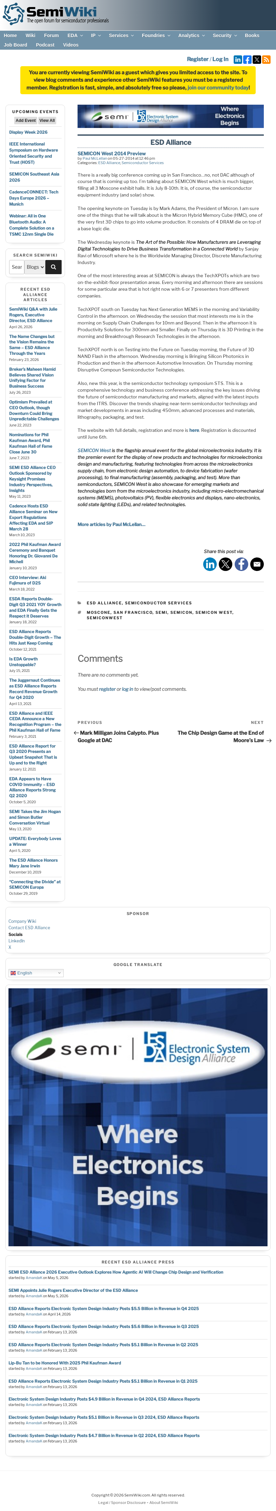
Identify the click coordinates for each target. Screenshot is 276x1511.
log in (127, 689)
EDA (75, 35)
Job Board (15, 45)
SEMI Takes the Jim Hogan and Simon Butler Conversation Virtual (35, 817)
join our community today (218, 88)
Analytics (192, 35)
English (21, 972)
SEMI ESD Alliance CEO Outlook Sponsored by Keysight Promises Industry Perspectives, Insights (32, 479)
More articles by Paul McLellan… (111, 524)
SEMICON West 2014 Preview (112, 153)
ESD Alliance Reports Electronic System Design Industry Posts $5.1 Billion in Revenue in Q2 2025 (103, 1344)
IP (96, 35)
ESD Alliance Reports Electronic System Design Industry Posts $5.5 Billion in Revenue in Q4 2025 (103, 1308)
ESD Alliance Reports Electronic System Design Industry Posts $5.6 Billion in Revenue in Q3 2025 (103, 1326)
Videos (71, 45)
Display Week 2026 (28, 132)
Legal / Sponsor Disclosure (122, 1502)
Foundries (156, 35)
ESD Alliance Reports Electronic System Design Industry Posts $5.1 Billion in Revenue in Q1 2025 (102, 1381)
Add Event (26, 120)
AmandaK (34, 1278)
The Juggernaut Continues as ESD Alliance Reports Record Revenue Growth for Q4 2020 (34, 689)
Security (225, 35)
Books (252, 35)
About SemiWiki (163, 1502)
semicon (181, 612)
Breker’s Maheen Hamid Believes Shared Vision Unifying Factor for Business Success (32, 378)
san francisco (132, 612)
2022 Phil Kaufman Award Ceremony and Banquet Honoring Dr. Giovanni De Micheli (35, 553)
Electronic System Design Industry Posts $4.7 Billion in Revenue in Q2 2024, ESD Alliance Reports (103, 1435)
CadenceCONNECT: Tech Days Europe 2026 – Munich (33, 198)
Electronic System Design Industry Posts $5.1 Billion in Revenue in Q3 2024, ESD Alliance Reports (103, 1417)
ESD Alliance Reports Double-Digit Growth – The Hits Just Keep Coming (35, 637)
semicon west (213, 612)
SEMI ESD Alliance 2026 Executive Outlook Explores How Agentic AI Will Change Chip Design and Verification (115, 1272)
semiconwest (105, 618)
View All (47, 120)
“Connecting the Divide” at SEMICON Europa (35, 884)
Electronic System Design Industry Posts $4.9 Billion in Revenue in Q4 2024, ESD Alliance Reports (104, 1399)
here (194, 430)
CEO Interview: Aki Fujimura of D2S (27, 580)
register (107, 689)
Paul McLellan (95, 158)
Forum (51, 35)
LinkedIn (16, 940)
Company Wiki (22, 921)
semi (161, 612)
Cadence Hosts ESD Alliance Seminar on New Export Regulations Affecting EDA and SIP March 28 (33, 517)
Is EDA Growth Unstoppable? (23, 661)
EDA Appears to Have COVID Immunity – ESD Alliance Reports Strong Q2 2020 (32, 787)
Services (122, 35)
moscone (98, 612)
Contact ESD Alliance (29, 927)
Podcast (45, 45)
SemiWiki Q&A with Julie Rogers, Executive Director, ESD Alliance (33, 315)
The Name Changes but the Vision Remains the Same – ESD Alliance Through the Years (32, 345)
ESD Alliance (109, 162)
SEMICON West (94, 450)
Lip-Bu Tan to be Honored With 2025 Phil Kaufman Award (64, 1362)
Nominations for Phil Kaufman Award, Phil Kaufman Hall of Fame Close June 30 (30, 443)
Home (10, 35)
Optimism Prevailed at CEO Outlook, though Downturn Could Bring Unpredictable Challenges (34, 410)
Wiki (31, 35)
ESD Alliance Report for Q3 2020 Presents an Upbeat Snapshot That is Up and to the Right (33, 754)
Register (198, 59)
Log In (220, 59)
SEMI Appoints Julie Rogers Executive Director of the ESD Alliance (73, 1290)
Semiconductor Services (143, 162)
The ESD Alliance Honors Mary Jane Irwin (33, 863)
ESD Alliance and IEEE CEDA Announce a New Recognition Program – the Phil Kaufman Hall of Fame (35, 722)
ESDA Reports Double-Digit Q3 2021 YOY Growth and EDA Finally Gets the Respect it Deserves (35, 607)
